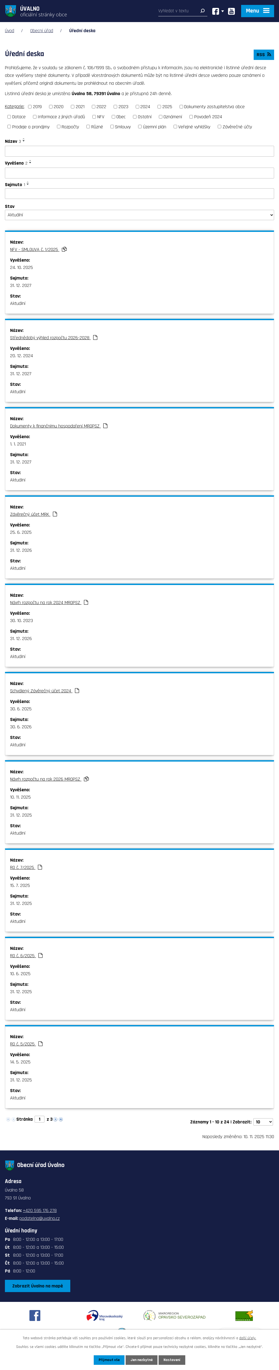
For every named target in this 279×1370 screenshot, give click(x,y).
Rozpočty (70, 126)
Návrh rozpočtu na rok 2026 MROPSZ (49, 779)
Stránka (24, 1119)
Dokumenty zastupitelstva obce (214, 107)
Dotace (19, 117)
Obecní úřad (41, 31)
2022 (101, 107)
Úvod (9, 31)
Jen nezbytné (142, 1359)
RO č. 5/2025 (26, 1044)
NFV (100, 117)
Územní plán (154, 126)
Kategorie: (14, 106)
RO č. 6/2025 (26, 956)
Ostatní (144, 117)
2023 (123, 107)
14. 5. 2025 (20, 1062)
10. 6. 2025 (20, 974)
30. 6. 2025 (21, 709)
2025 (167, 107)
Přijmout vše (109, 1359)
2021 (80, 107)
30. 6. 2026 (21, 727)
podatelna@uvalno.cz (39, 1218)
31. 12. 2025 (21, 815)
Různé (97, 126)
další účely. (247, 1338)
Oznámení (172, 117)
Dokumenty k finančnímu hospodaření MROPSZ (58, 426)
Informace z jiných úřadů (61, 117)
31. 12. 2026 (21, 550)
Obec (121, 117)
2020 (58, 107)
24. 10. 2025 (21, 267)
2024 (145, 107)
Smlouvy (123, 126)
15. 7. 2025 (20, 885)
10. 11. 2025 (20, 797)
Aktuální (17, 303)
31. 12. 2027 (20, 285)
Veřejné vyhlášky (194, 126)
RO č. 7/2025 (26, 867)
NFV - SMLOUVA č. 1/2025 (38, 249)
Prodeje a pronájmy (31, 126)
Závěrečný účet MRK (33, 514)
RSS (264, 54)
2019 (37, 107)
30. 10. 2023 (21, 620)
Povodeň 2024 (208, 117)
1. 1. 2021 (18, 444)
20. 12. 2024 (21, 356)
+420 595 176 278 (40, 1210)
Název (13, 141)
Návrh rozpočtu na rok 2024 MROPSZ (49, 602)
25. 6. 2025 (21, 532)
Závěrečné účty (237, 126)
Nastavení (171, 1359)
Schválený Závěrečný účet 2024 (44, 691)
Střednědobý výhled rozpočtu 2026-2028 (53, 338)
